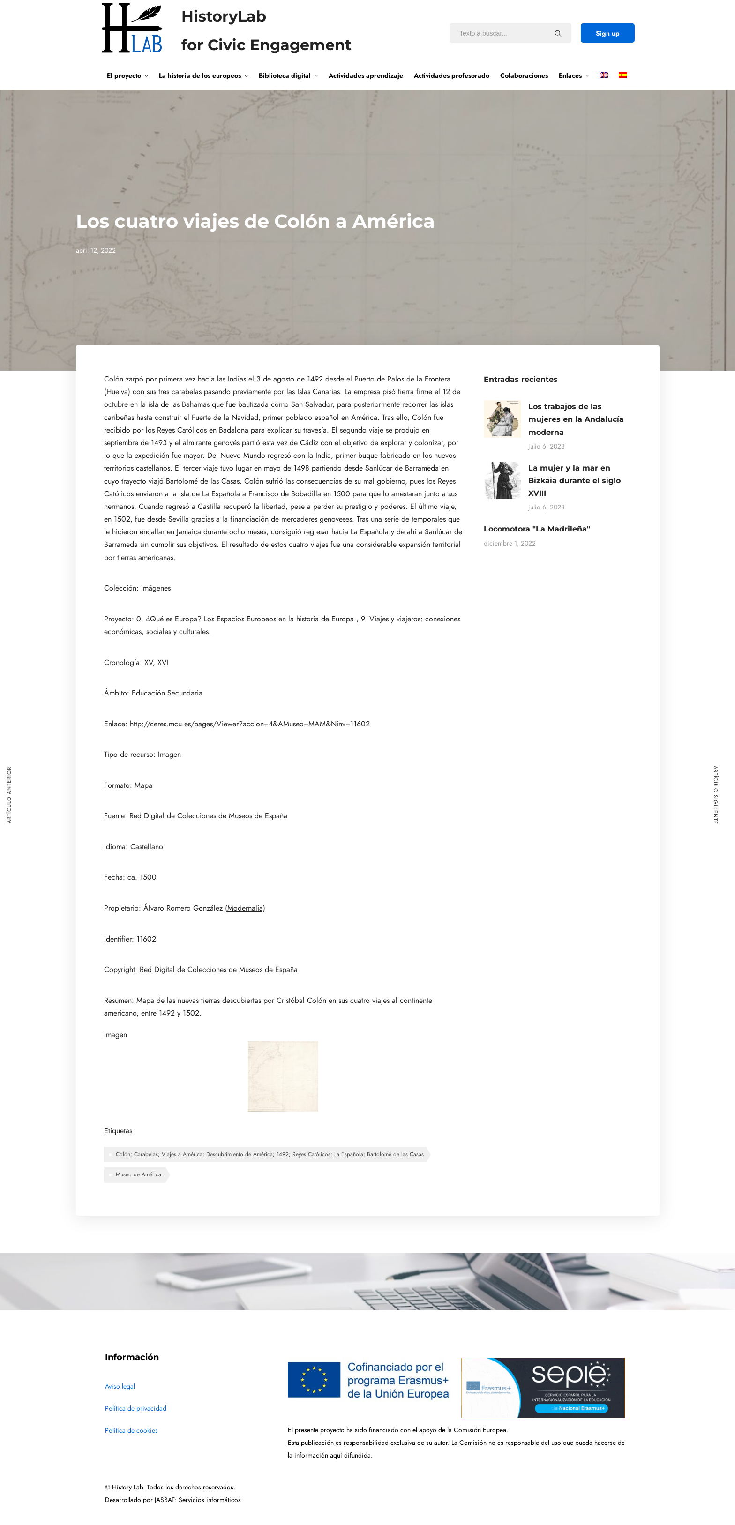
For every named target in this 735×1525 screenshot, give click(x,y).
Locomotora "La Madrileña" (537, 528)
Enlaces (570, 75)
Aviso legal (120, 1386)
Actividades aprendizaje (366, 75)
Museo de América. (139, 1174)
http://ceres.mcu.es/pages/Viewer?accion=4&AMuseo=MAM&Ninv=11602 (250, 724)
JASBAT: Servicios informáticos (198, 1499)
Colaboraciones (524, 75)
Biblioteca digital (285, 75)
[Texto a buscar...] (558, 33)
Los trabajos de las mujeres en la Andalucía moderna (576, 419)
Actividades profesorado (451, 75)
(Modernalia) (245, 908)
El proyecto (124, 75)
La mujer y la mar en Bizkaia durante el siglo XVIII (574, 480)
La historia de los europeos (200, 75)
